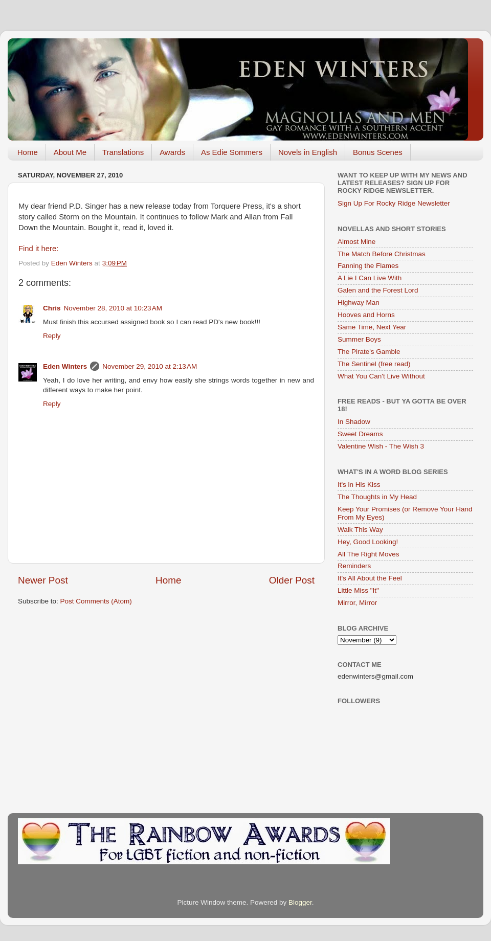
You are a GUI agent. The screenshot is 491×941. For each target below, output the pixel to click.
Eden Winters (65, 366)
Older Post (292, 580)
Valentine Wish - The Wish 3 (381, 446)
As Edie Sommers (231, 152)
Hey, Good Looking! (368, 542)
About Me (70, 152)
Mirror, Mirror (357, 603)
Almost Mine (356, 241)
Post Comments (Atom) (96, 601)
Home (27, 152)
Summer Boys (359, 339)
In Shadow (354, 421)
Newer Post (43, 580)
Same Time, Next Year (372, 327)
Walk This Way (360, 529)
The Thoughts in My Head (377, 497)
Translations (123, 152)
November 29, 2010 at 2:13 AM (149, 366)
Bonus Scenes (378, 152)
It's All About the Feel (370, 578)
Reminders (354, 566)
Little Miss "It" (358, 590)
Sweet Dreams (360, 434)
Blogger (300, 902)
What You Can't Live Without (381, 376)
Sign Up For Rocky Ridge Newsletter (394, 203)
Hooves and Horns (366, 315)
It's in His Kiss (359, 484)
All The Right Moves (368, 554)
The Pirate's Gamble (369, 351)
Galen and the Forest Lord (378, 290)
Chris (52, 308)
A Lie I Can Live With (369, 278)
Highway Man (359, 302)
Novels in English (307, 152)
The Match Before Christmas (382, 254)
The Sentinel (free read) (374, 364)
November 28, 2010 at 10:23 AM (113, 308)
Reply (52, 336)
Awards (172, 152)
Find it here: (38, 248)
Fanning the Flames (368, 266)
